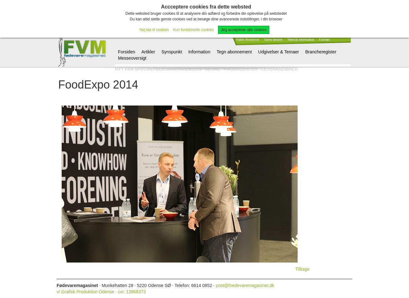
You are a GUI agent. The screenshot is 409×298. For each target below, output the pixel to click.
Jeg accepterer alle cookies (243, 30)
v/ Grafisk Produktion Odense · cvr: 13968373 (101, 291)
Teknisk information (300, 39)
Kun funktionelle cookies (193, 30)
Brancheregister (320, 51)
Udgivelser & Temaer (278, 51)
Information (199, 51)
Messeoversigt (132, 58)
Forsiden (126, 51)
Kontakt (324, 39)
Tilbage (302, 269)
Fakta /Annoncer (247, 39)
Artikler (148, 51)
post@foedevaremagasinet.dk (245, 285)
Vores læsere (273, 39)
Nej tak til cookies (154, 30)
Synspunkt (171, 51)
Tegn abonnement (234, 51)
